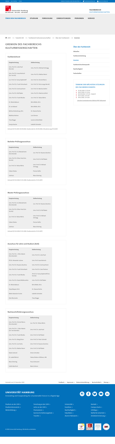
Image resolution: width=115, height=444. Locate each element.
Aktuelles (76, 59)
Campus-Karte (96, 414)
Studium (34, 18)
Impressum (70, 389)
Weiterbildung (10, 417)
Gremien (76, 67)
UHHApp (94, 417)
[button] (71, 1)
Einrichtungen (64, 18)
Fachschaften (77, 81)
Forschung (47, 18)
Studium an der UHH (12, 411)
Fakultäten (68, 420)
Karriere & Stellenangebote (43, 420)
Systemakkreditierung (106, 431)
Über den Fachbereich (15, 18)
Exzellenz (68, 414)
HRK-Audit (97, 431)
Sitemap (106, 389)
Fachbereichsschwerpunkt (81, 72)
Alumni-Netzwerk (71, 423)
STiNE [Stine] (20, 1)
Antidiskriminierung (98, 423)
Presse (7, 1)
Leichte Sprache (103, 1)
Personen (79, 18)
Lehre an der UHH (40, 414)
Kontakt (93, 411)
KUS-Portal (14, 1)
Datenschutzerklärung (82, 389)
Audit (87, 431)
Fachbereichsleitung (79, 63)
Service (91, 18)
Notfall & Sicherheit (97, 420)
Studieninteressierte (12, 414)
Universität (68, 411)
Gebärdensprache (90, 1)
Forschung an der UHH (41, 411)
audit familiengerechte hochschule (81, 433)
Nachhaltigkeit (78, 76)
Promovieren (38, 417)
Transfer (36, 423)
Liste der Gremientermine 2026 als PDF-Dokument (91, 108)
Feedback (61, 389)
